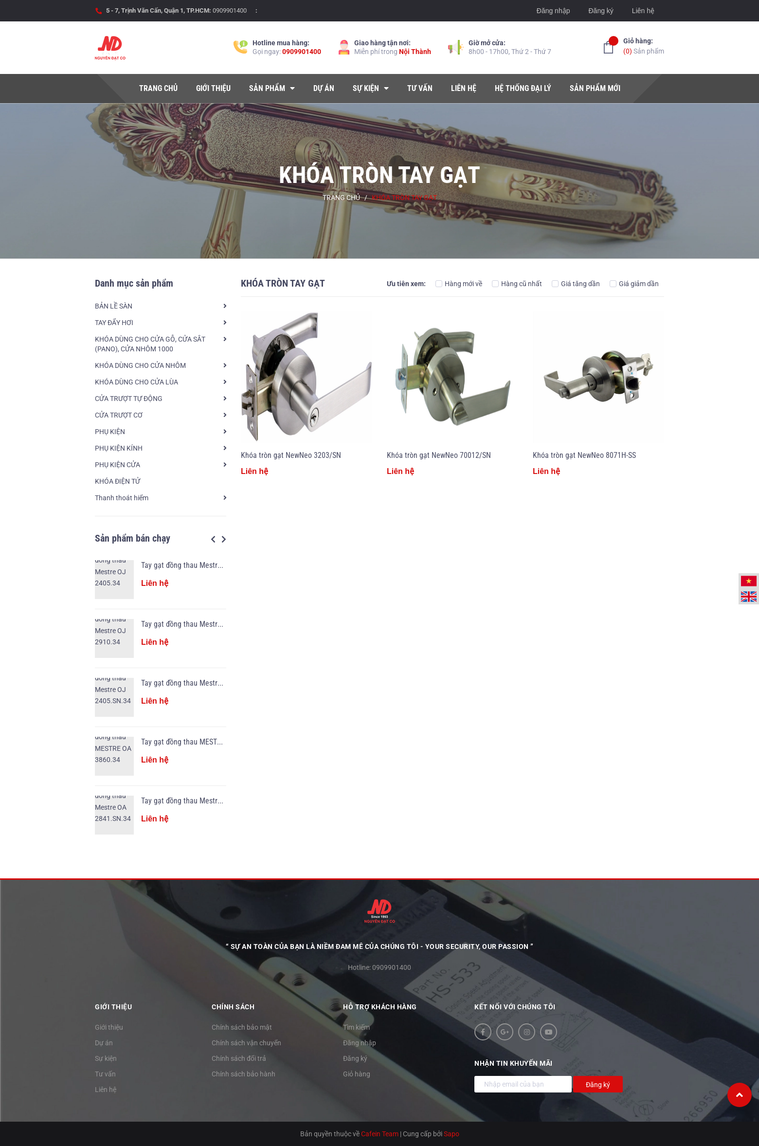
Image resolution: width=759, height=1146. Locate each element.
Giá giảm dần (634, 284)
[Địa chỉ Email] (523, 1084)
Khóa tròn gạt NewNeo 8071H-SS (584, 455)
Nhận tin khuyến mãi (513, 1063)
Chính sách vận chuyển (246, 1043)
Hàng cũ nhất (517, 284)
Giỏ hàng (356, 1074)
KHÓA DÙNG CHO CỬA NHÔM (140, 365)
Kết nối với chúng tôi (515, 1007)
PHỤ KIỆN (110, 432)
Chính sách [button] (233, 1007)
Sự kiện (106, 1058)
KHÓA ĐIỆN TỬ (117, 481)
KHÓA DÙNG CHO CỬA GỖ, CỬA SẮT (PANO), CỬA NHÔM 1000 (150, 344)
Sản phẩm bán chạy (132, 538)
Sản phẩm (643, 45)
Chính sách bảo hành (243, 1074)
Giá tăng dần (576, 284)
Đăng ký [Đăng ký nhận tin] (598, 1085)
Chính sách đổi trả (239, 1058)
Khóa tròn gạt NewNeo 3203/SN (291, 455)
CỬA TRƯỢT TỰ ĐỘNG (129, 398)
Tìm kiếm (356, 1027)
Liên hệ (643, 11)
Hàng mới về (458, 284)
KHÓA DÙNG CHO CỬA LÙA (136, 382)
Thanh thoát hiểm (121, 498)
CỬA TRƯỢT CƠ (119, 415)
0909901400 (230, 10)
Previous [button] (213, 539)
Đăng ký (600, 11)
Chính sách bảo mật (242, 1027)
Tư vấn (105, 1074)
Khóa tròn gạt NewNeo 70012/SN (439, 455)
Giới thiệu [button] (113, 1007)
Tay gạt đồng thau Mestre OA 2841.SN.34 (206, 800)
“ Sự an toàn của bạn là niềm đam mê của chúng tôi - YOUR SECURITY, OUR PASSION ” (380, 946)
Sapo (451, 1134)
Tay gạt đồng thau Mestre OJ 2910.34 (200, 624)
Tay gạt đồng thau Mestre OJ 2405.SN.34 (205, 683)
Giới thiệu (109, 1027)
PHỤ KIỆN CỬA (117, 465)
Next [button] (224, 539)
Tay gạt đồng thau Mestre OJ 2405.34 (200, 565)
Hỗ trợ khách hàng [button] (380, 1007)
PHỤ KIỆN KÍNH (119, 448)
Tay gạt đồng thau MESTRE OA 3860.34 (202, 741)
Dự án (104, 1043)
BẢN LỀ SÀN (113, 306)
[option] (160, 697)
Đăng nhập (553, 11)
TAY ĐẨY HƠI (114, 323)
